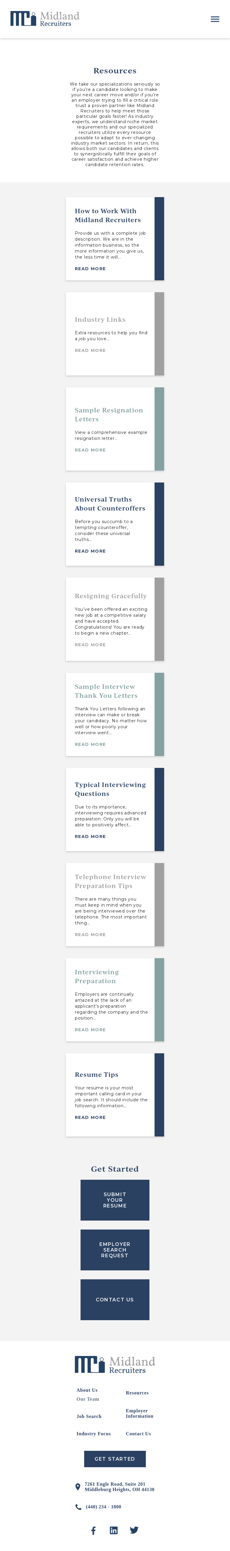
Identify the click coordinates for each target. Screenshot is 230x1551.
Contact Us (138, 1433)
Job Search (89, 1416)
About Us (87, 1390)
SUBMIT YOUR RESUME (115, 1200)
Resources (137, 1392)
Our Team (87, 1399)
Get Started (115, 1459)
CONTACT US (115, 1300)
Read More (90, 268)
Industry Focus (93, 1433)
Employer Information (139, 1413)
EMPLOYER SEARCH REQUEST (115, 1249)
